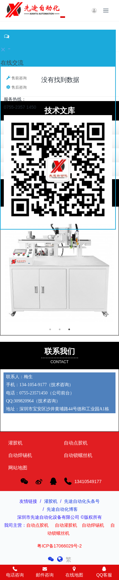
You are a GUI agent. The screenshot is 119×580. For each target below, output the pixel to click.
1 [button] (50, 329)
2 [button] (59, 329)
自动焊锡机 (93, 525)
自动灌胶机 (66, 525)
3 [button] (69, 329)
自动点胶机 (37, 525)
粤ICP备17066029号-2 (59, 545)
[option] (59, 267)
